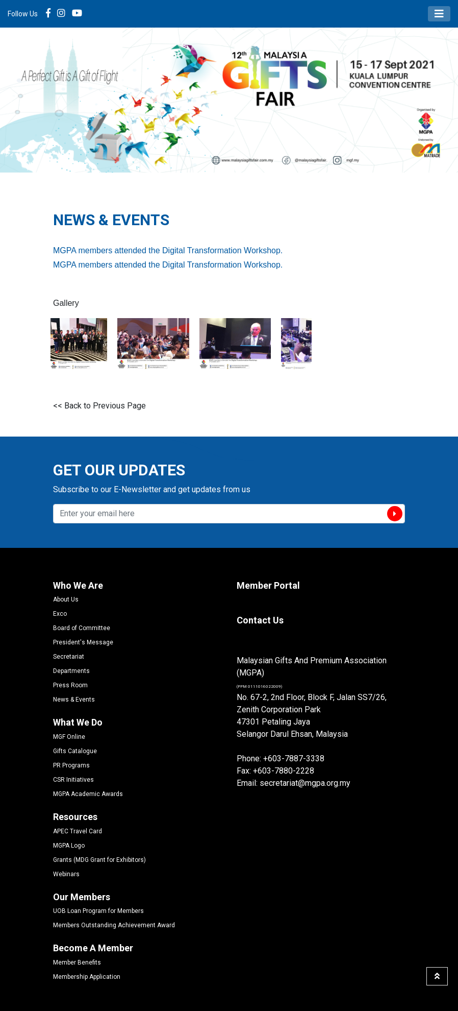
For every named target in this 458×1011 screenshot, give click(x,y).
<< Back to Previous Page (99, 406)
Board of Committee (81, 628)
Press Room (70, 685)
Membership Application (86, 976)
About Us (66, 599)
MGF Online (69, 736)
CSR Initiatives (73, 779)
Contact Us (260, 620)
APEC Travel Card (77, 831)
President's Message (83, 642)
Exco (60, 613)
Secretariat (68, 656)
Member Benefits (77, 962)
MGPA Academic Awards (88, 794)
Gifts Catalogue (75, 751)
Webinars (66, 874)
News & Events (74, 699)
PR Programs (71, 765)
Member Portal (268, 585)
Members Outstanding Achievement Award (114, 925)
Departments (71, 671)
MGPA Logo (69, 845)
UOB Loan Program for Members (98, 910)
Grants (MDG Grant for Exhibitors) (99, 859)
